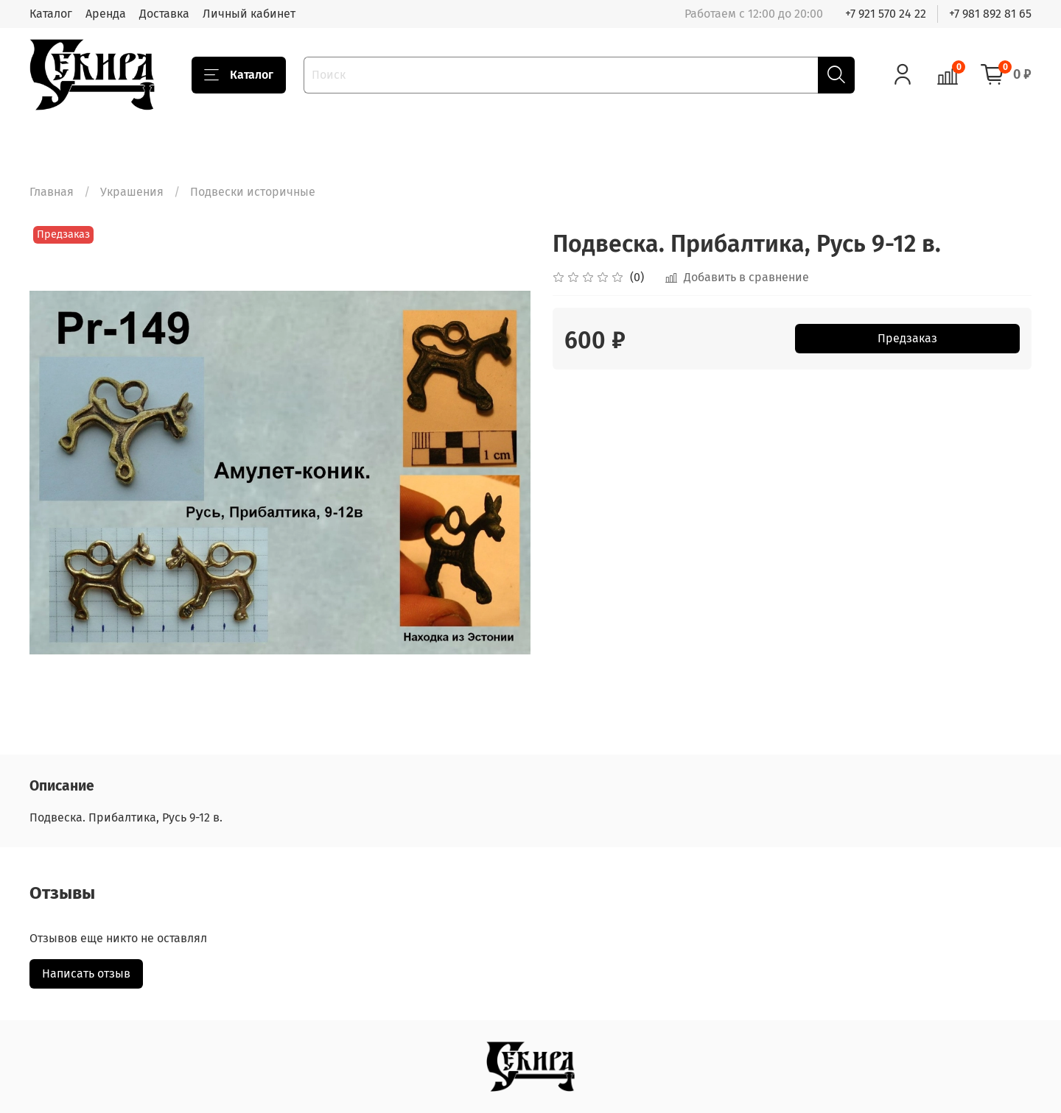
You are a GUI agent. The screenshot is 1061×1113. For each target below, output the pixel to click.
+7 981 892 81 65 (990, 14)
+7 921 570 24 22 (885, 14)
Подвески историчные (252, 192)
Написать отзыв (86, 974)
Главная (51, 192)
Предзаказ (907, 338)
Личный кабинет (249, 14)
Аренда (105, 14)
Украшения (132, 192)
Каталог (50, 14)
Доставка (164, 14)
